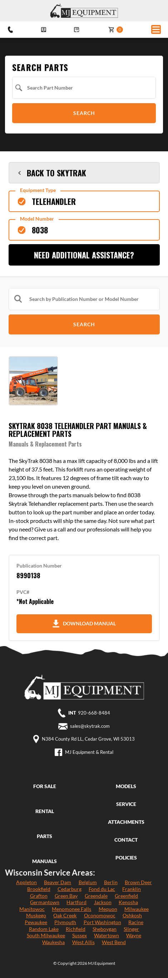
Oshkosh (132, 915)
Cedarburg (69, 889)
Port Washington (102, 922)
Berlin (111, 882)
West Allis (83, 942)
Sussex (79, 935)
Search (84, 113)
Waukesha (53, 942)
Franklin (131, 889)
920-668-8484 (94, 713)
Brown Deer (138, 882)
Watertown (106, 935)
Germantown (44, 902)
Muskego (36, 915)
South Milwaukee (46, 935)
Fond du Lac (102, 889)
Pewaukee (36, 922)
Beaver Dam (57, 882)
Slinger (131, 929)
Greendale (96, 896)
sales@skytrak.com (90, 726)
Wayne (133, 935)
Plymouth (65, 922)
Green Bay (66, 896)
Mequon (108, 909)
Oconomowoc (99, 915)
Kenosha (128, 902)
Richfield (75, 929)
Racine (135, 922)
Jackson (103, 902)
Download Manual (84, 623)
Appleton (26, 882)
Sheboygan (105, 929)
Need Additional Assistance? (84, 255)
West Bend (114, 942)
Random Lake (44, 929)
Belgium (88, 882)
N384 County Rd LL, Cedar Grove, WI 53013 (88, 739)
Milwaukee (136, 909)
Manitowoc (32, 909)
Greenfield (126, 896)
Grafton (39, 896)
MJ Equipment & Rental (89, 752)
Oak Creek (64, 915)
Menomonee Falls (71, 909)
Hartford (76, 902)
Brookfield (38, 889)
